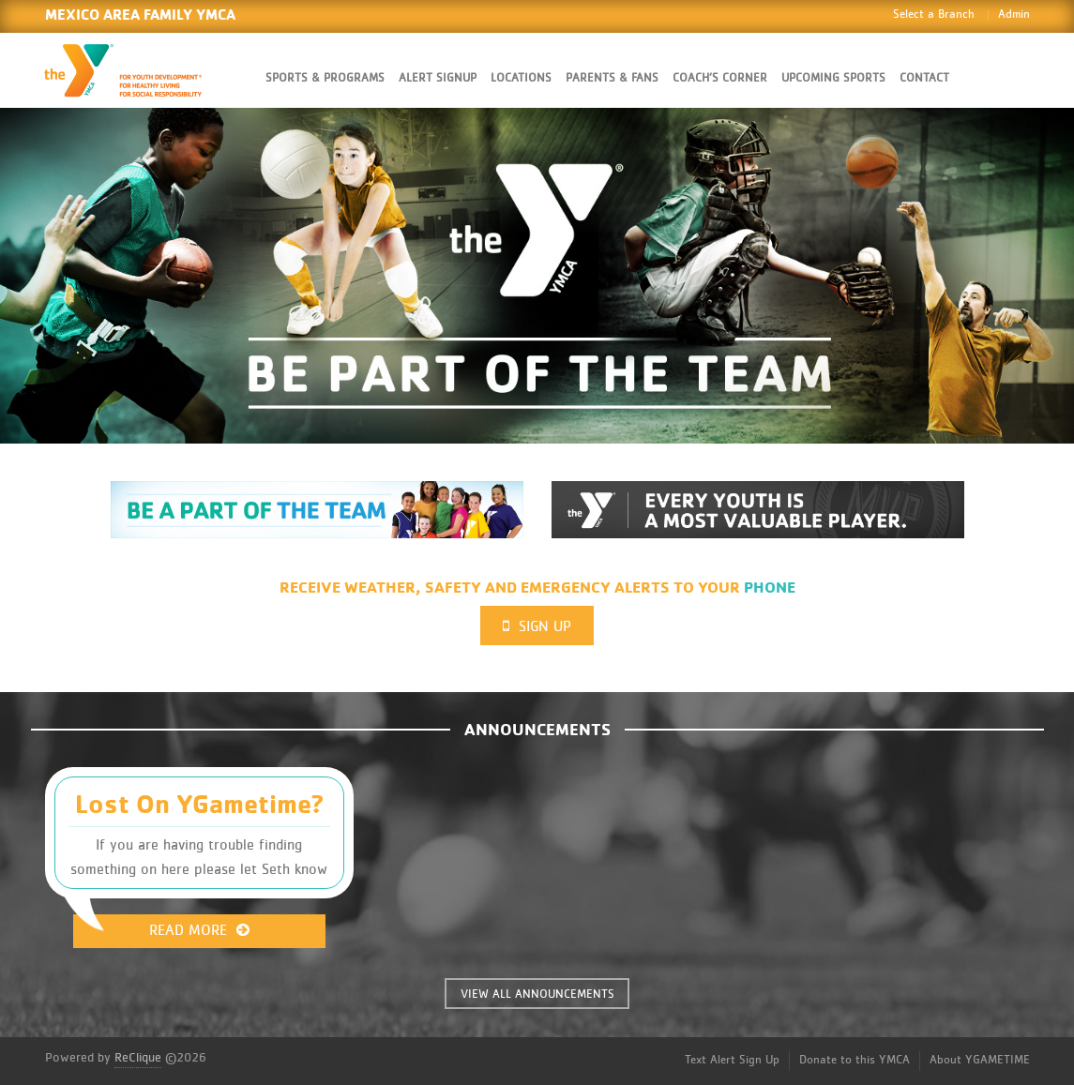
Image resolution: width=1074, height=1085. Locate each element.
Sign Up (537, 626)
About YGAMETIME (980, 1060)
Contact (924, 78)
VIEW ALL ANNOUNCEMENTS (537, 994)
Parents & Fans (612, 78)
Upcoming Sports (833, 78)
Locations (521, 78)
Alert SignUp (437, 78)
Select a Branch (934, 14)
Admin (1014, 14)
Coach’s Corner (720, 78)
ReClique (137, 1057)
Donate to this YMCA (854, 1060)
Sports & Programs (325, 78)
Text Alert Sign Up (732, 1060)
